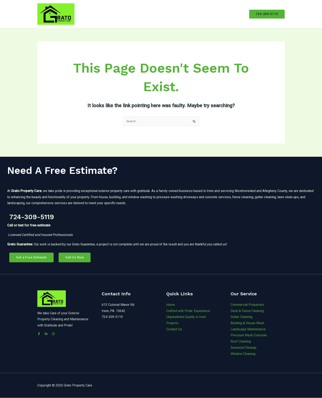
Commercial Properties (247, 305)
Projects (209, 14)
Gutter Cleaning (241, 317)
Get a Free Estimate (32, 257)
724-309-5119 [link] (42, 216)
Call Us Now (76, 257)
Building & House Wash (247, 323)
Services (187, 14)
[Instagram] (57, 334)
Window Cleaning (243, 354)
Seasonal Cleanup (243, 348)
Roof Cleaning (241, 342)
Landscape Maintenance (248, 329)
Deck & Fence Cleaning (247, 311)
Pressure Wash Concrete (249, 335)
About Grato (164, 14)
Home (144, 14)
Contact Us (174, 329)
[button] (267, 14)
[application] (194, 14)
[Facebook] (38, 334)
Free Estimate (231, 14)
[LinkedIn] (48, 334)
